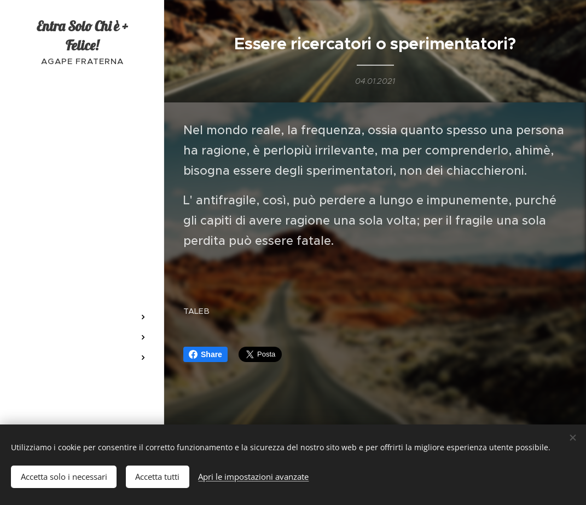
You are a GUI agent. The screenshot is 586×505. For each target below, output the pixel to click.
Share (205, 354)
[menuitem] (82, 163)
